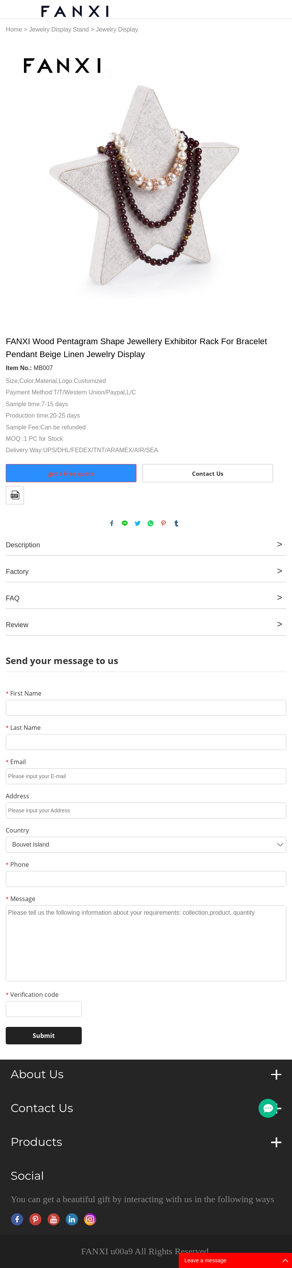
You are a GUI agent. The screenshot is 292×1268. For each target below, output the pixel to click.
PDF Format (15, 495)
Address (17, 796)
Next (276, 180)
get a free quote (71, 473)
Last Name (23, 727)
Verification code (32, 994)
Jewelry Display (117, 29)
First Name (23, 693)
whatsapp (150, 523)
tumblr (176, 523)
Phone (17, 864)
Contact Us (207, 473)
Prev (16, 180)
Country (17, 830)
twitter (137, 523)
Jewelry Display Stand (59, 29)
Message (20, 899)
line (125, 523)
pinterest (163, 523)
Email (16, 762)
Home (14, 29)
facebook (112, 523)
